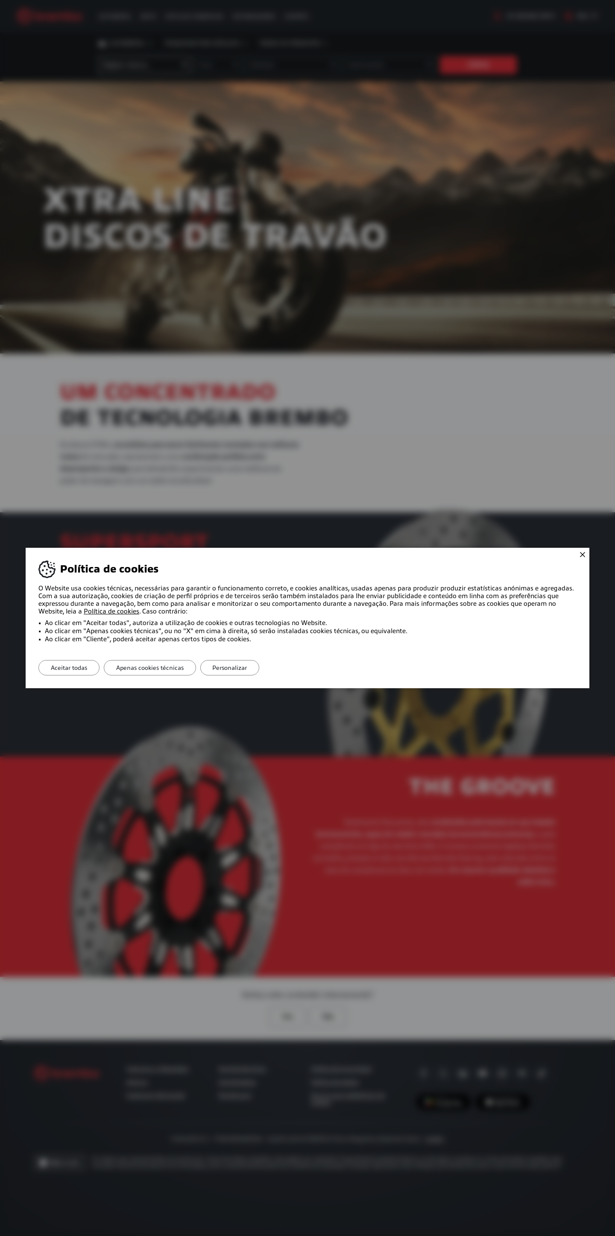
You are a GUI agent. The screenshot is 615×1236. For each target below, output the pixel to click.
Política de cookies (111, 611)
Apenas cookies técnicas (152, 667)
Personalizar (234, 667)
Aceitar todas (70, 667)
